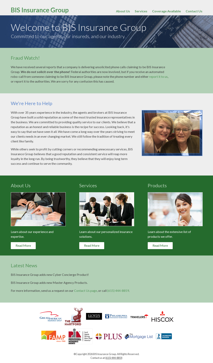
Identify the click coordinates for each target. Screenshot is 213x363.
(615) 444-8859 (118, 290)
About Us (123, 11)
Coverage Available (166, 11)
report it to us (158, 76)
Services (141, 11)
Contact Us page (85, 290)
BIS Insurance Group (40, 10)
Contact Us (194, 11)
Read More (23, 245)
